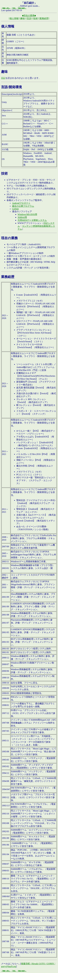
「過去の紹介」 (22, 8)
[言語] (29, 18)
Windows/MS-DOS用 (27, 214)
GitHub (15, 209)
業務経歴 (7, 277)
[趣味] (23, 18)
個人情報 (7, 26)
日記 (3, 78)
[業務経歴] (44, 18)
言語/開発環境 (11, 87)
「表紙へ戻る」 (6, 8)
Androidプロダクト (21, 203)
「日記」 (14, 8)
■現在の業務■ (29, 15)
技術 (4, 173)
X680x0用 (22, 217)
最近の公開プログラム (23, 206)
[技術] (35, 18)
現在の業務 (9, 238)
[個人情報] (14, 18)
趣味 (4, 71)
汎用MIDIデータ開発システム (32, 220)
